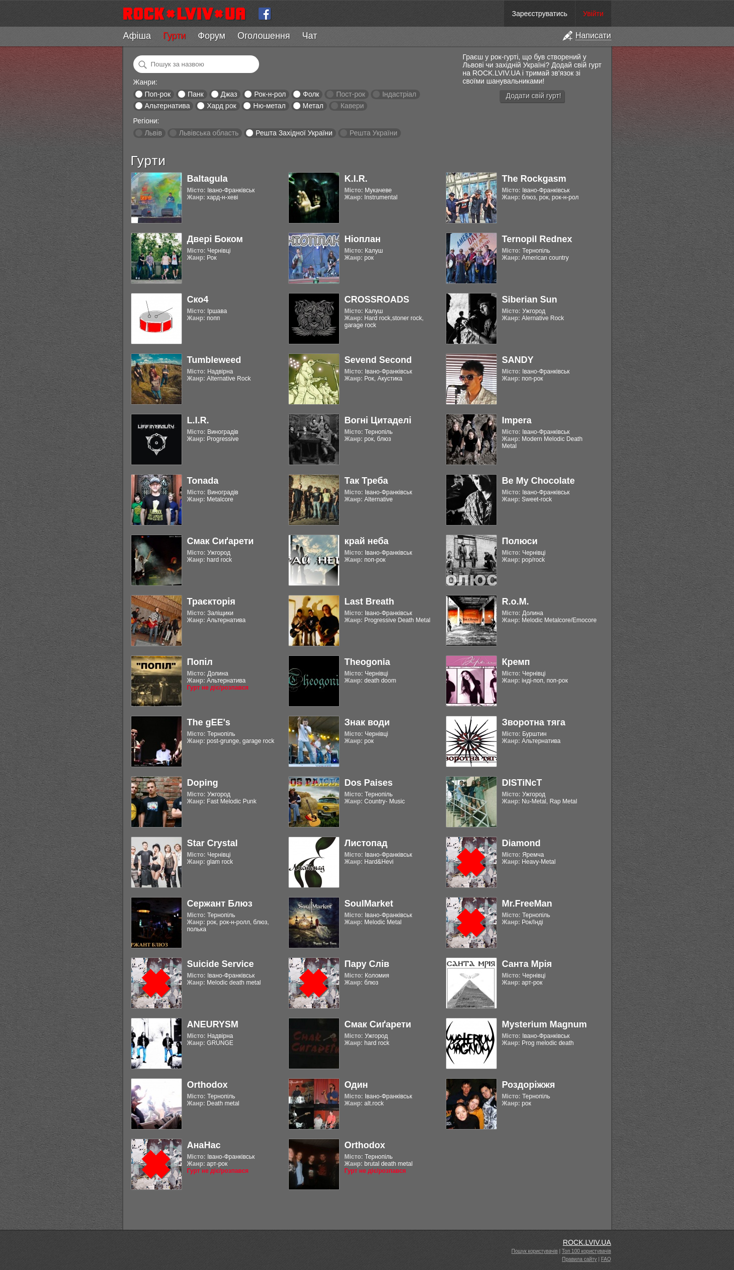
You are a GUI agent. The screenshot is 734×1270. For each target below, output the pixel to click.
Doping (202, 783)
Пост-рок (350, 94)
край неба (367, 541)
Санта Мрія (527, 964)
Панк (196, 94)
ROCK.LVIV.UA (587, 1242)
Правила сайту (579, 1259)
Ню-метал (269, 106)
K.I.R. (356, 179)
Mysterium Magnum (544, 1024)
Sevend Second (378, 360)
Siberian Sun (529, 299)
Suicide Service (220, 964)
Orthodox (207, 1085)
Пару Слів (367, 964)
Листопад (366, 843)
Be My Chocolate (538, 481)
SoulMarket (369, 904)
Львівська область (209, 133)
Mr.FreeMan (527, 904)
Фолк (311, 94)
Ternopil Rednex (537, 239)
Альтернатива (167, 106)
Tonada (203, 481)
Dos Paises (369, 783)
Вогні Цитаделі (378, 420)
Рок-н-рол (270, 94)
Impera (517, 420)
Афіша (137, 36)
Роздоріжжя (528, 1085)
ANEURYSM (212, 1024)
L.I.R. (198, 420)
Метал (313, 106)
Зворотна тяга (533, 722)
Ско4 (198, 299)
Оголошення (263, 36)
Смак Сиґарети (220, 541)
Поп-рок (157, 94)
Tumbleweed (214, 360)
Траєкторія (211, 601)
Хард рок (221, 106)
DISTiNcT (522, 783)
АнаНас (204, 1145)
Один (356, 1085)
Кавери (352, 106)
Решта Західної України (294, 133)
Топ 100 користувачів (586, 1251)
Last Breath (369, 601)
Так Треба (366, 481)
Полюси (520, 541)
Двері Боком (215, 239)
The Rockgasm (534, 179)
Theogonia (367, 662)
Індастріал (399, 94)
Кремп (516, 662)
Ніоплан (363, 239)
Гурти (174, 36)
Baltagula (207, 179)
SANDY (518, 360)
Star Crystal (212, 843)
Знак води (367, 722)
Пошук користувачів (535, 1251)
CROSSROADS (377, 299)
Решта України (373, 133)
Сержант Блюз (220, 904)
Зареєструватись (539, 14)
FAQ (606, 1259)
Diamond (521, 843)
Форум (211, 36)
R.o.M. (515, 601)
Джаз (228, 94)
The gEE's (208, 722)
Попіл (200, 662)
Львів (152, 133)
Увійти (593, 14)
